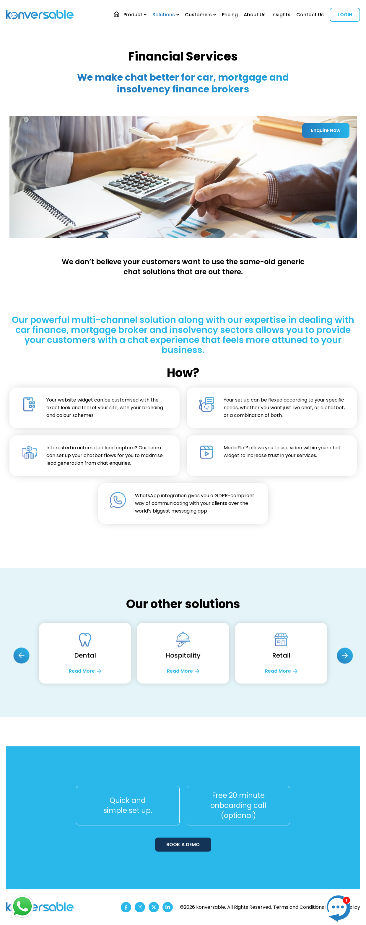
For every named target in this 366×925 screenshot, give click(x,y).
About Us (255, 14)
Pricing (230, 14)
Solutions (163, 14)
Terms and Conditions (298, 907)
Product (132, 14)
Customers (198, 14)
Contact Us (310, 14)
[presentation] (21, 687)
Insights (280, 14)
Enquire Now (326, 130)
